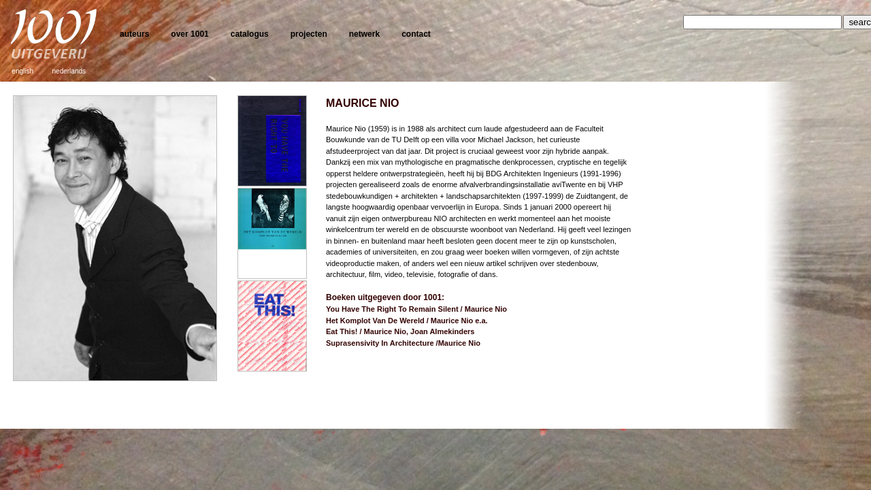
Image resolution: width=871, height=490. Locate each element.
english (22, 71)
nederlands (69, 71)
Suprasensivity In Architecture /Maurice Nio (403, 343)
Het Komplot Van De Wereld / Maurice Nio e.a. (407, 320)
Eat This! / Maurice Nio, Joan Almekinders (400, 331)
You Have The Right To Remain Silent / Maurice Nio (416, 309)
